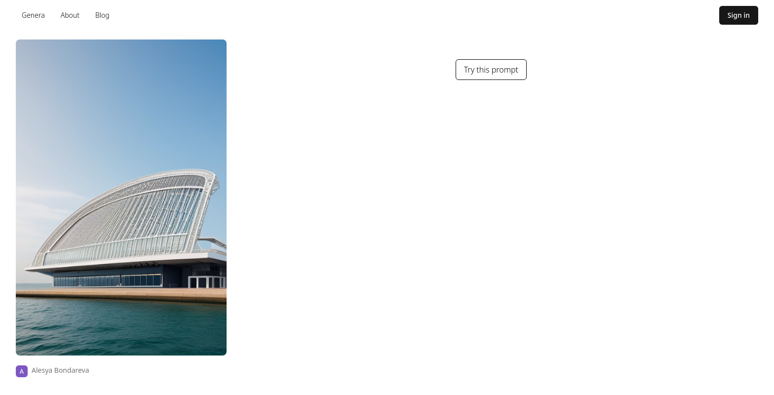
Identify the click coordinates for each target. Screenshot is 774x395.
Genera (33, 15)
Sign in (739, 15)
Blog (102, 15)
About (70, 15)
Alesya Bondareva (60, 370)
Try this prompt (491, 69)
